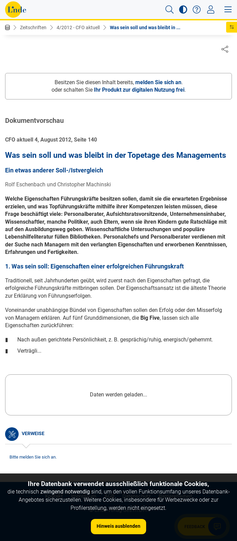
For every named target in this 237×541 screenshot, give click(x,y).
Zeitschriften (33, 27)
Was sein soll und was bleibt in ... (145, 27)
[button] (169, 9)
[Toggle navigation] (210, 9)
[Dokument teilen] (225, 49)
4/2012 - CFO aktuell (78, 27)
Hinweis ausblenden (118, 526)
